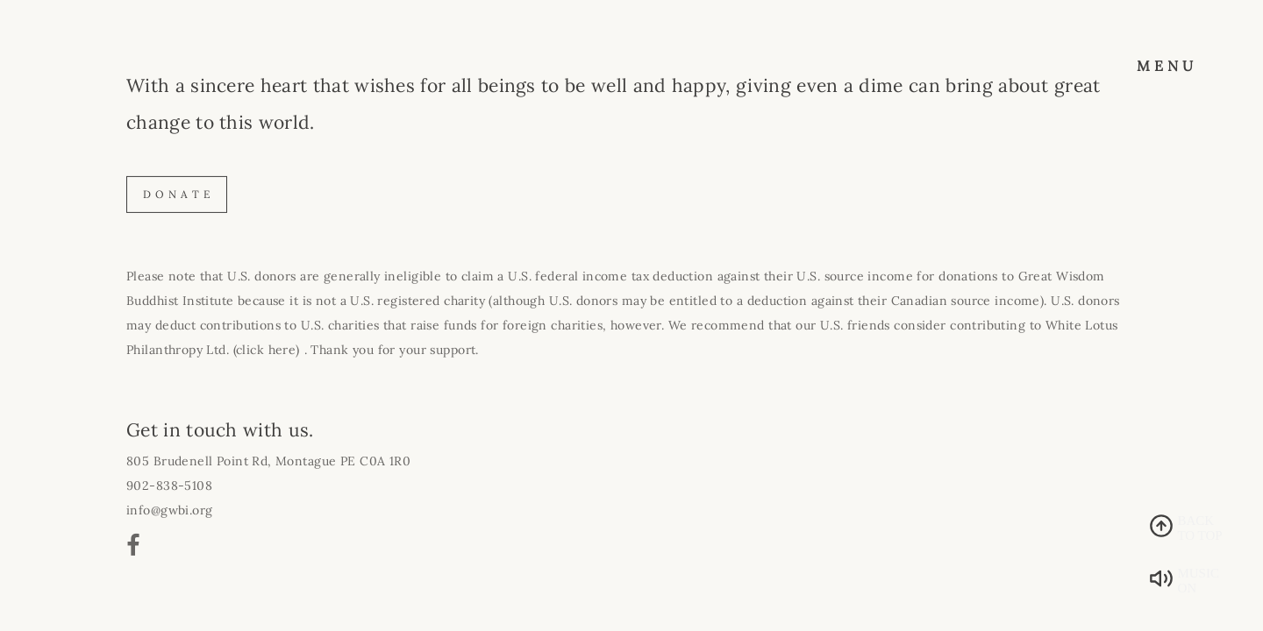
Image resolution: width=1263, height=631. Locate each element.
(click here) (266, 350)
